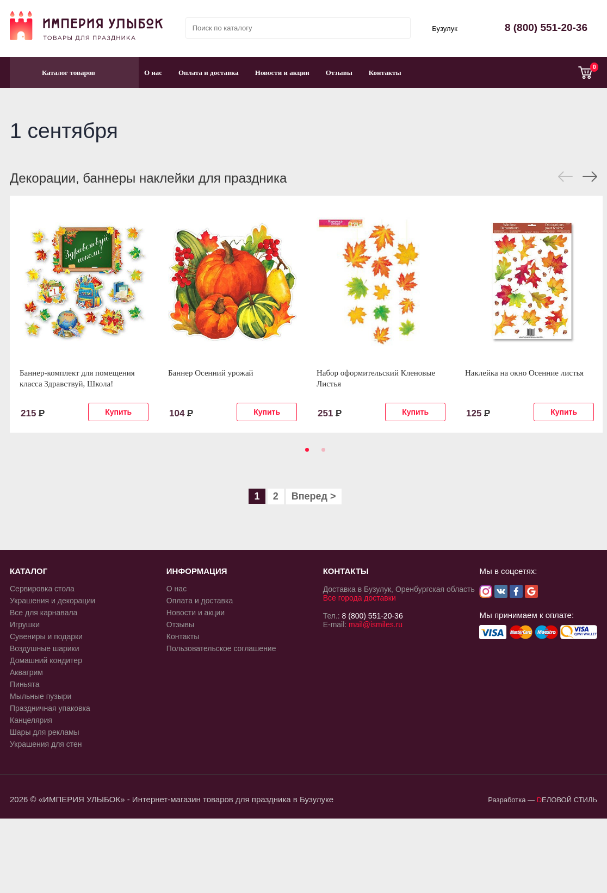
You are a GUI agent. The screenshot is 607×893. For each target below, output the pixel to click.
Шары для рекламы (44, 732)
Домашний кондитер (46, 660)
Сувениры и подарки (46, 636)
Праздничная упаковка (50, 708)
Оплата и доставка (208, 72)
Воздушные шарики (44, 648)
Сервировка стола (42, 588)
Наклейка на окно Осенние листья (524, 373)
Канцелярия (31, 720)
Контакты (385, 72)
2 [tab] (321, 453)
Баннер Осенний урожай (210, 373)
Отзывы (339, 72)
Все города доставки (359, 598)
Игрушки (25, 624)
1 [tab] (305, 453)
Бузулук (444, 28)
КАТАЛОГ (28, 571)
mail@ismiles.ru (375, 624)
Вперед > (314, 496)
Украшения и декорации (52, 600)
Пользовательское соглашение (221, 648)
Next (590, 176)
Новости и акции (282, 72)
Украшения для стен (46, 744)
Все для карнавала (43, 612)
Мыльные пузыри (40, 696)
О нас (153, 72)
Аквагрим (26, 672)
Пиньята (25, 684)
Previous (565, 176)
